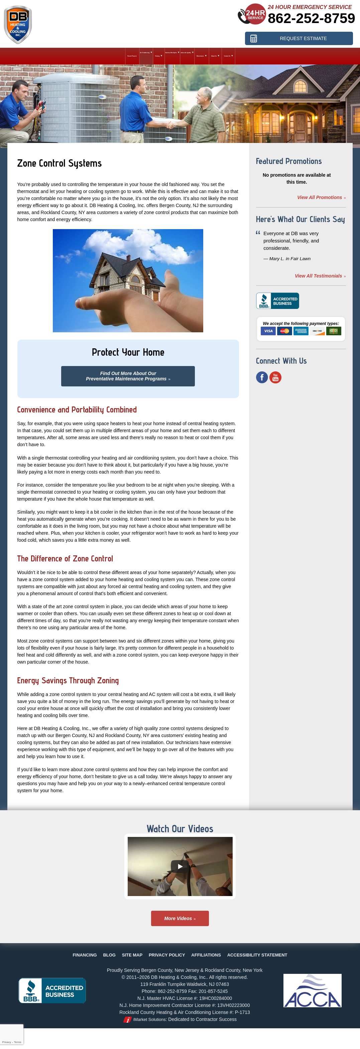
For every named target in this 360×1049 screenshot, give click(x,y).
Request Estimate (303, 37)
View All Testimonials (318, 276)
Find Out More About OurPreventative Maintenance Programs (126, 376)
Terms (17, 1042)
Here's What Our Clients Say (300, 219)
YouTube (275, 377)
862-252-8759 (311, 18)
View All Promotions (319, 197)
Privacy (6, 1042)
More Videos (178, 918)
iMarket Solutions (149, 1019)
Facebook (262, 377)
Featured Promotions (289, 161)
